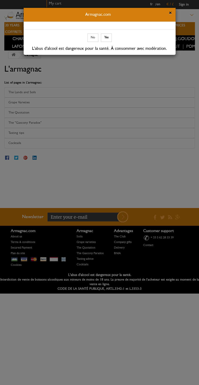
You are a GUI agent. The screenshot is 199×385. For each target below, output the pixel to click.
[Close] (170, 13)
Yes (106, 37)
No (93, 37)
